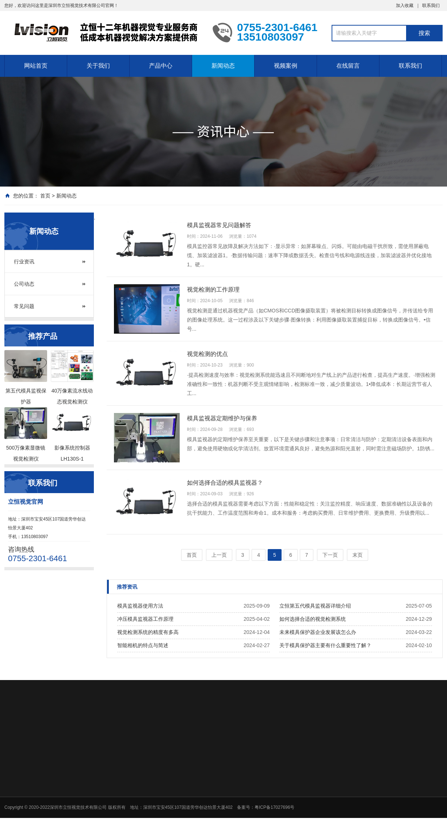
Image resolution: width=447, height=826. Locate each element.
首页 (45, 196)
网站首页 (35, 66)
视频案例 (285, 66)
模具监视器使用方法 (140, 606)
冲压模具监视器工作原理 (145, 619)
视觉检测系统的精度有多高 (148, 632)
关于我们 (98, 66)
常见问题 (24, 306)
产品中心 (160, 66)
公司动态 (24, 284)
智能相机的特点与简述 (142, 645)
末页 (357, 555)
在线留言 (348, 66)
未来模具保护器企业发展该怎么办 (317, 632)
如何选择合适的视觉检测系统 (312, 619)
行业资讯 (24, 261)
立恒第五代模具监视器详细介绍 (315, 606)
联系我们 (431, 5)
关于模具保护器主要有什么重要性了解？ (325, 645)
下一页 (330, 555)
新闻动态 (223, 66)
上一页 (219, 555)
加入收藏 (404, 5)
